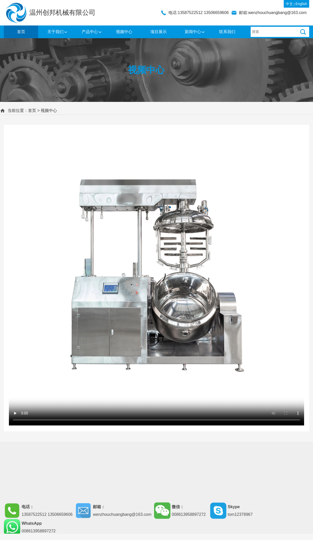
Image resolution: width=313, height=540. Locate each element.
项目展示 (158, 32)
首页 (21, 32)
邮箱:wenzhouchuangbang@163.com (273, 12)
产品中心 (90, 32)
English (301, 4)
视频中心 (124, 32)
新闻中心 (193, 32)
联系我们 (227, 32)
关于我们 (55, 32)
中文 (289, 4)
